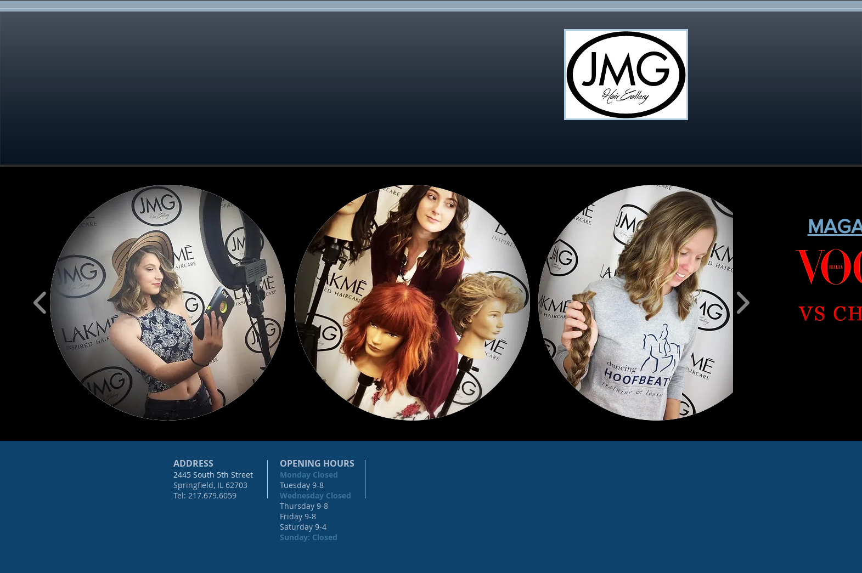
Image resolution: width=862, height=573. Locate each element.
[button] (168, 303)
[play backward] (40, 302)
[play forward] (742, 302)
